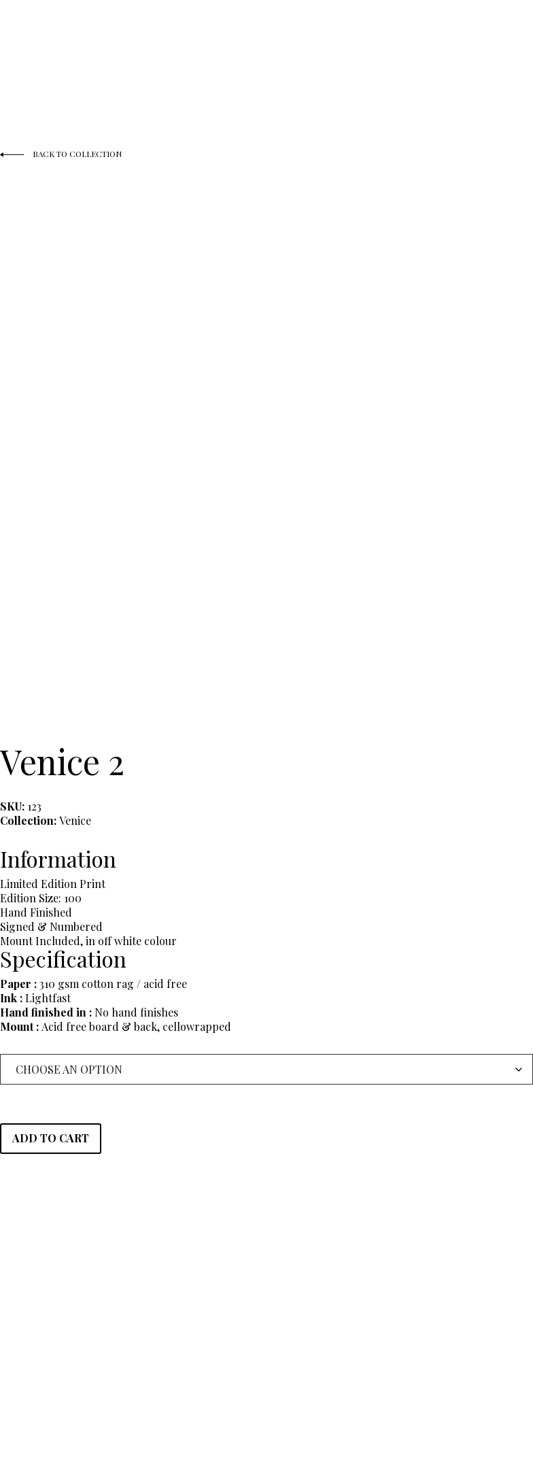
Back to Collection (62, 154)
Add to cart (50, 1138)
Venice (75, 820)
